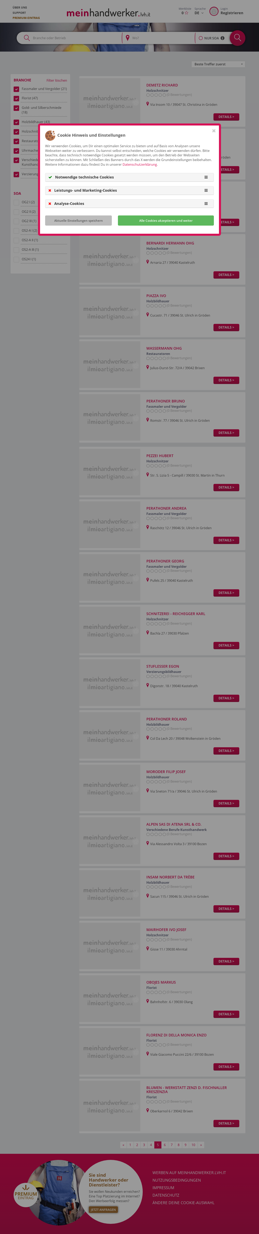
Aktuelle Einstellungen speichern (78, 220)
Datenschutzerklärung (140, 164)
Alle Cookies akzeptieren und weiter (166, 220)
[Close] (214, 130)
